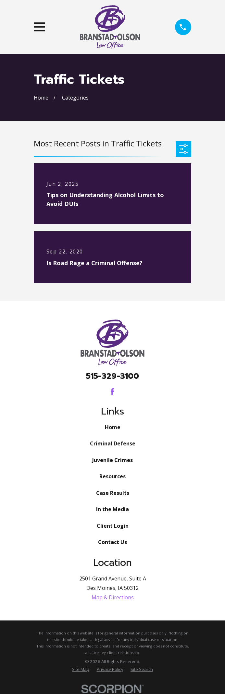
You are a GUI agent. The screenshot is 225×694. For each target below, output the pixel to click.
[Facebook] (112, 391)
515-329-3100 (112, 376)
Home (112, 427)
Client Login (113, 525)
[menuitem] (80, 670)
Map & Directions (113, 597)
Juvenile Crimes (112, 460)
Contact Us (112, 542)
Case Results (112, 493)
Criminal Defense (112, 443)
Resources (112, 476)
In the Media (112, 509)
